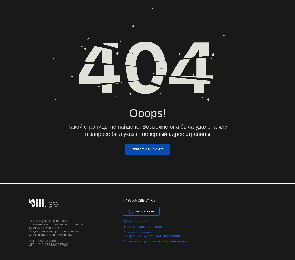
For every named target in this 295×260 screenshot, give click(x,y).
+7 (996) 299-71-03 (139, 200)
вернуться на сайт (147, 149)
